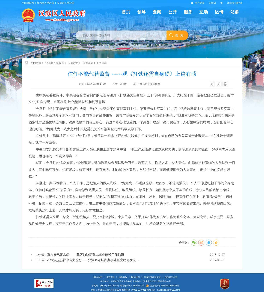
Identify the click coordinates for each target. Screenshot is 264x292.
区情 (219, 12)
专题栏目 (73, 62)
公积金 (160, 44)
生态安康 (120, 44)
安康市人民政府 (65, 3)
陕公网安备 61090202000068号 (163, 285)
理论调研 (88, 62)
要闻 (157, 12)
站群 (234, 12)
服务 (188, 12)
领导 (141, 12)
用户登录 (199, 3)
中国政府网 (28, 3)
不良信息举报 (171, 277)
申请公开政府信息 (152, 277)
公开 (172, 12)
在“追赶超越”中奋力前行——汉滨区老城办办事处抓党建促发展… (93, 260)
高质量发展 (104, 44)
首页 (126, 12)
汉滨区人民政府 (54, 62)
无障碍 (212, 3)
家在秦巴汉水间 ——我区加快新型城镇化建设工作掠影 (85, 255)
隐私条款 (123, 277)
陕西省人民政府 (45, 3)
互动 (203, 12)
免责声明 (110, 277)
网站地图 (98, 277)
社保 (149, 44)
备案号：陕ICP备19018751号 (105, 285)
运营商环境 (136, 44)
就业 (171, 44)
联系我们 (135, 277)
